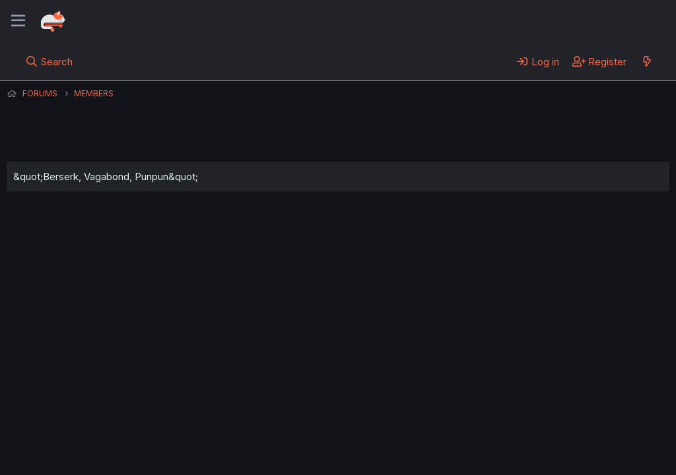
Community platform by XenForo (560, 446)
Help (385, 428)
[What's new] (646, 61)
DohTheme (543, 456)
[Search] (49, 61)
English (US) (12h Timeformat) (74, 428)
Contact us (178, 428)
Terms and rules (252, 428)
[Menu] (18, 21)
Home (423, 428)
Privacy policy (330, 428)
